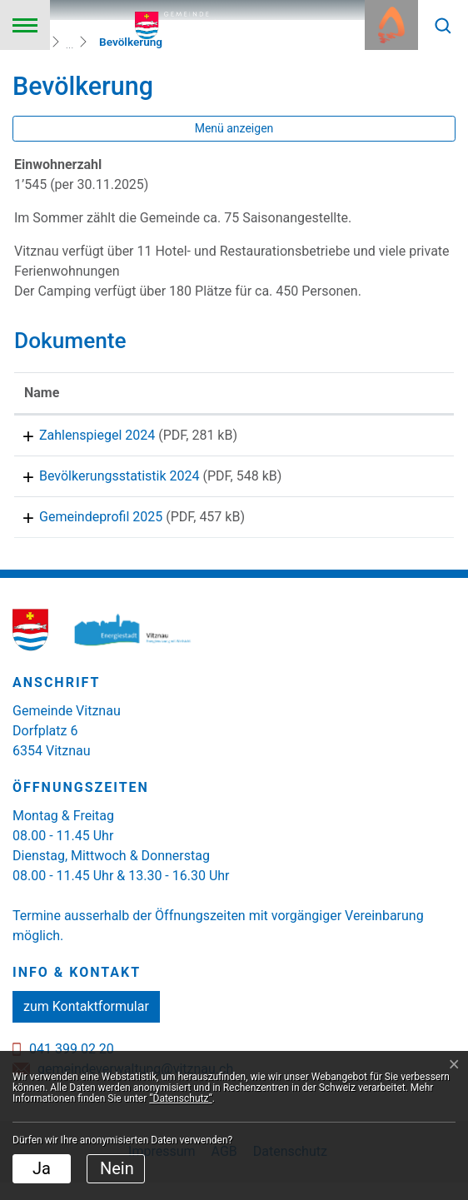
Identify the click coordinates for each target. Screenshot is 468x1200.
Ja (41, 1168)
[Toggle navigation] (25, 25)
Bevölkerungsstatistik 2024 (104, 482)
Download (400, 438)
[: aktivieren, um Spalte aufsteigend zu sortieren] (399, 393)
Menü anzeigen (234, 128)
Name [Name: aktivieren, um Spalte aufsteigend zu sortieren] (41, 393)
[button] (443, 25)
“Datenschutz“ (180, 1098)
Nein (117, 1168)
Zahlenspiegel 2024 (82, 435)
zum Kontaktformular (86, 1024)
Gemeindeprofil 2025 (85, 528)
